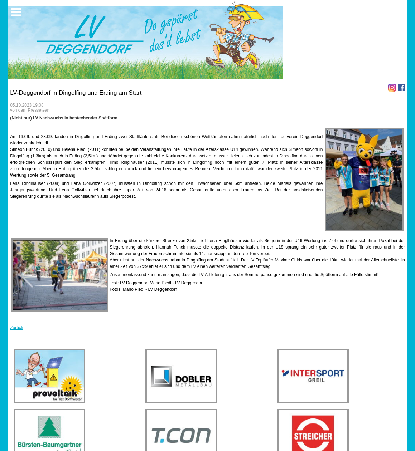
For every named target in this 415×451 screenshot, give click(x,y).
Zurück (16, 327)
